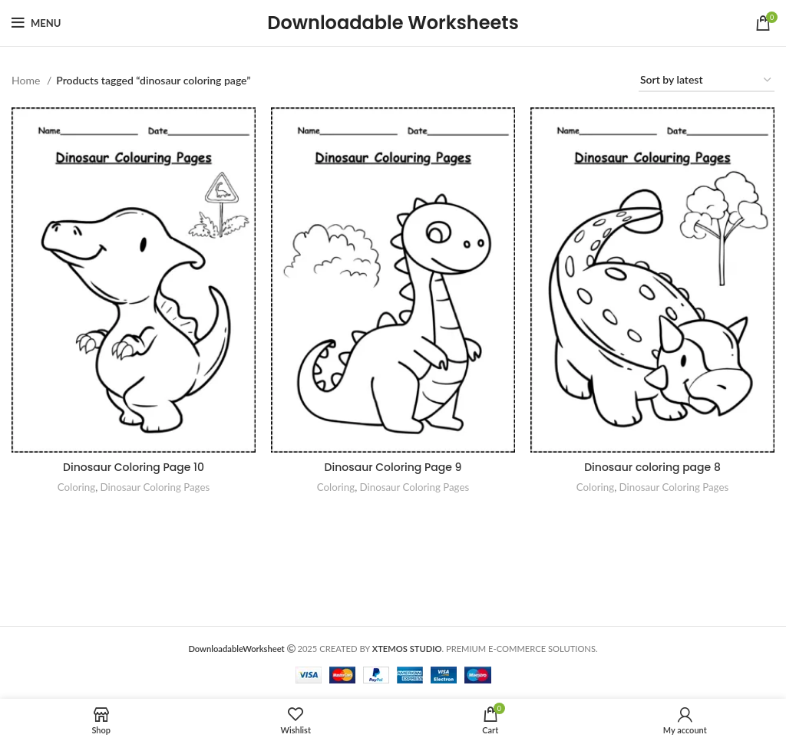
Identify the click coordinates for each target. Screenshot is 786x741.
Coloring (76, 487)
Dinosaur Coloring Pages (155, 487)
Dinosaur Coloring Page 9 (393, 467)
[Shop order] (706, 81)
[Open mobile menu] (36, 23)
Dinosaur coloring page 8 (652, 467)
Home (27, 80)
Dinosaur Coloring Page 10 (133, 467)
